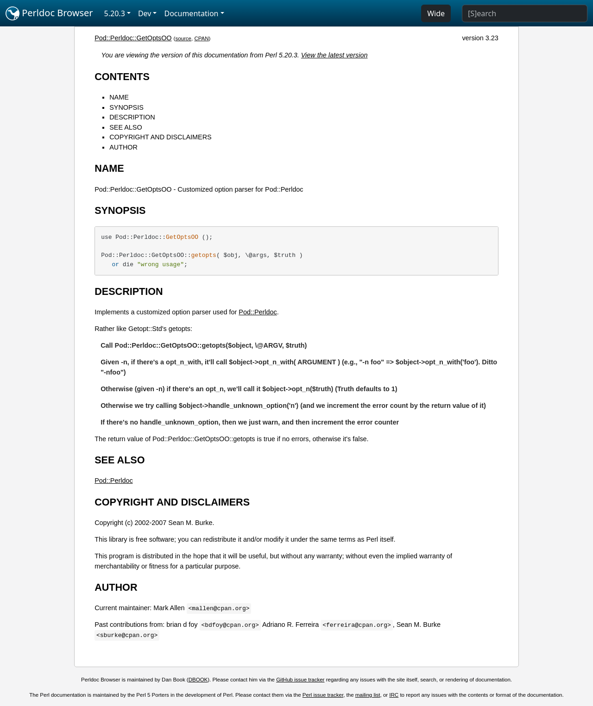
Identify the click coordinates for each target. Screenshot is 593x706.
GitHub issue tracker (300, 679)
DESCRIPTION (132, 117)
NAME (119, 97)
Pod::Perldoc (258, 312)
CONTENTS (122, 76)
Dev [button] (144, 13)
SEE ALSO (125, 127)
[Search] (524, 13)
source (183, 38)
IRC (393, 695)
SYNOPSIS (126, 107)
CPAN (201, 38)
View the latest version (334, 55)
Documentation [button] (191, 13)
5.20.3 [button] (114, 13)
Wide (436, 13)
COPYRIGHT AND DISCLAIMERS (160, 137)
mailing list (367, 695)
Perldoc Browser (49, 13)
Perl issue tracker (323, 695)
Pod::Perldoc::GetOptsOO (133, 38)
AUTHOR (123, 147)
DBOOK (198, 679)
